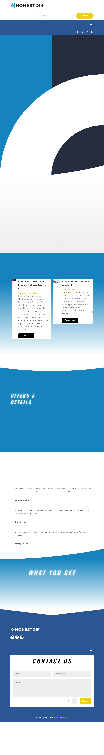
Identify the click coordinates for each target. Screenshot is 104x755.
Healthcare (22, 283)
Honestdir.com (61, 750)
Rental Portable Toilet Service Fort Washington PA (74, 279)
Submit (85, 733)
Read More (26, 329)
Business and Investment (70, 287)
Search (85, 16)
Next (93, 305)
